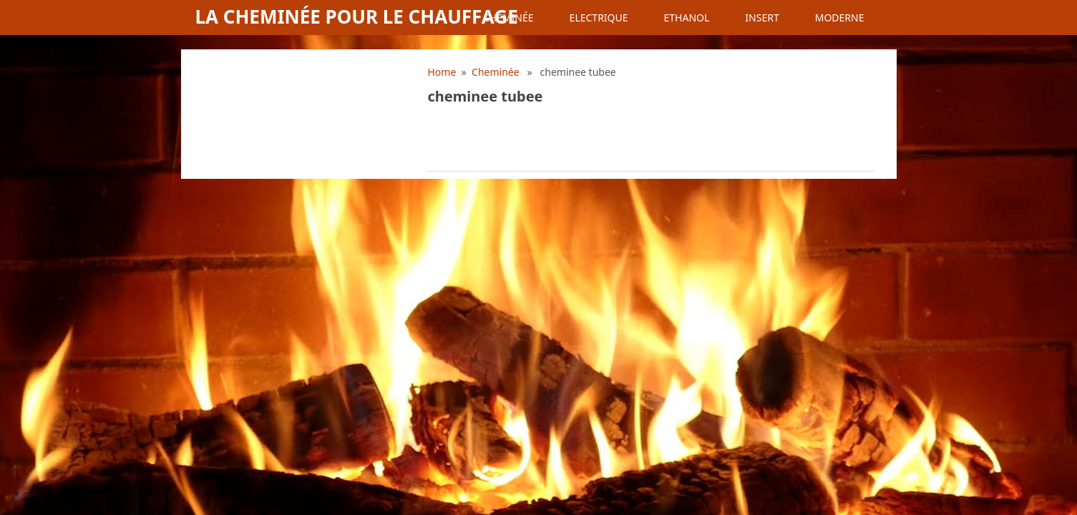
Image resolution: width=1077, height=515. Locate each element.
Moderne (839, 17)
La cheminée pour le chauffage (356, 16)
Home (442, 72)
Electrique (599, 17)
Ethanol (687, 17)
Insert (762, 17)
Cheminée (508, 17)
